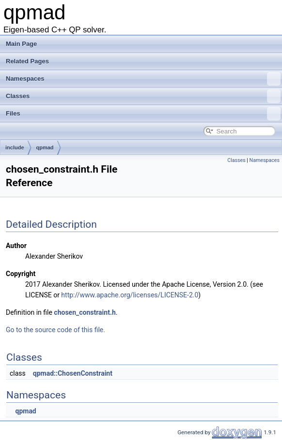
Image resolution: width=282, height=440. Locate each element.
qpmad (45, 147)
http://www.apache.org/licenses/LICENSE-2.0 (129, 295)
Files (143, 113)
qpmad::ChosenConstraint (72, 373)
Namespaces (143, 79)
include (14, 147)
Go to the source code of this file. (55, 330)
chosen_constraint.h (84, 312)
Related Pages (27, 61)
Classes (143, 96)
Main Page (21, 43)
